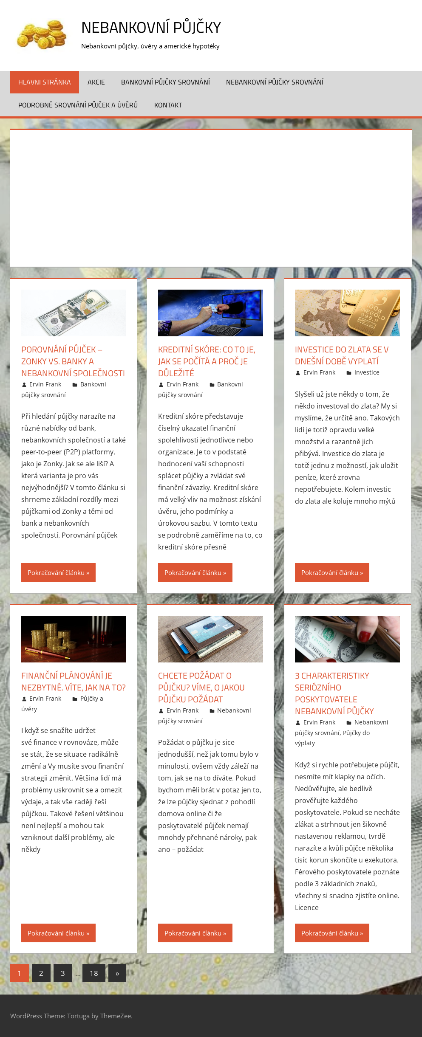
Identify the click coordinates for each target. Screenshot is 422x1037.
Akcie (96, 82)
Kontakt (168, 105)
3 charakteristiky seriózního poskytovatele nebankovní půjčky (334, 693)
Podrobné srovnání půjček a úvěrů (78, 105)
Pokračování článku (56, 572)
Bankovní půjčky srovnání (165, 82)
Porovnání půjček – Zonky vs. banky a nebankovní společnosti (73, 361)
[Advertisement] (211, 196)
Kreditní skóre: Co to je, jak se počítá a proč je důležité (206, 361)
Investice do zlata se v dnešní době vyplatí (342, 355)
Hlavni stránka (44, 82)
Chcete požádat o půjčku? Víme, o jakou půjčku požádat (201, 687)
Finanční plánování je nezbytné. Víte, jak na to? (73, 681)
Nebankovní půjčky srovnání (274, 82)
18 (94, 973)
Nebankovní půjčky (151, 27)
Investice (367, 372)
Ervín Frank (45, 384)
